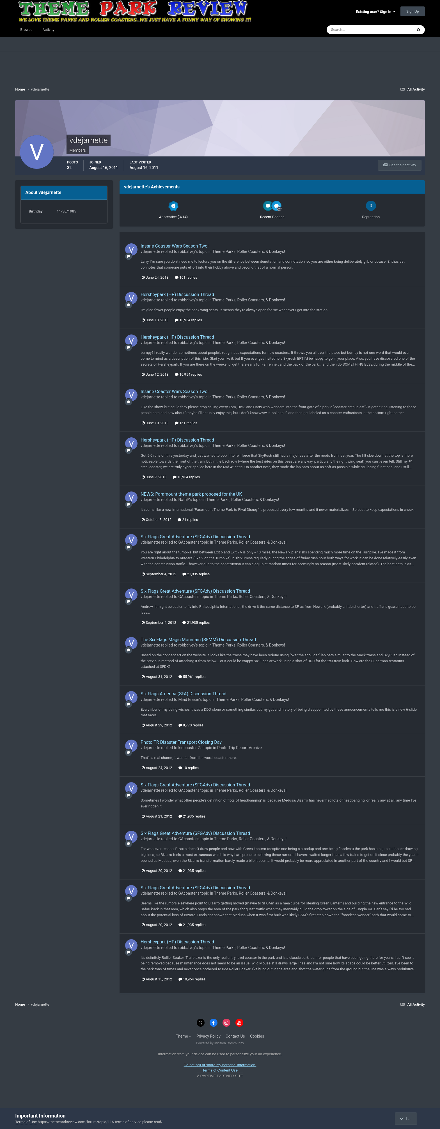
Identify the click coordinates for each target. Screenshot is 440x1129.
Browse (26, 29)
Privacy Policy (208, 1036)
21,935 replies (196, 574)
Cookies (257, 1036)
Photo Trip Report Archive (239, 747)
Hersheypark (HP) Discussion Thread (177, 294)
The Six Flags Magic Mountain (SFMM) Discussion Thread (198, 639)
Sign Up (412, 11)
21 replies (188, 520)
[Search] (353, 29)
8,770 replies (191, 725)
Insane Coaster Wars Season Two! (174, 246)
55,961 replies (192, 677)
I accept (409, 1118)
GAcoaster (187, 542)
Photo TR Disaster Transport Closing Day (181, 742)
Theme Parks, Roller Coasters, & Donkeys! (248, 251)
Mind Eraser (188, 699)
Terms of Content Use (220, 1070)
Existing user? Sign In (375, 12)
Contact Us (235, 1036)
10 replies (188, 768)
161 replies (186, 277)
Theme (183, 1036)
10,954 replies (188, 320)
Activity (48, 29)
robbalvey (186, 251)
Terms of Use (26, 1122)
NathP (183, 499)
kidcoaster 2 (189, 747)
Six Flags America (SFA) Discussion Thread (183, 693)
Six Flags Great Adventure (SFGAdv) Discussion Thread (195, 536)
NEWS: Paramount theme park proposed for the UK (191, 494)
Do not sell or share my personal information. (220, 1065)
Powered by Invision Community (220, 1043)
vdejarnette (150, 251)
